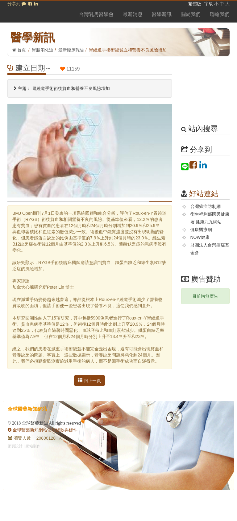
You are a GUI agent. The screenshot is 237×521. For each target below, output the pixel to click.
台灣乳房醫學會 (96, 14)
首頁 (19, 49)
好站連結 (203, 193)
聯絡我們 (220, 14)
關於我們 (191, 14)
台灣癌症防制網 (205, 206)
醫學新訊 (162, 14)
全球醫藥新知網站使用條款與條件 (42, 429)
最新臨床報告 (71, 49)
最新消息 (133, 14)
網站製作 (33, 446)
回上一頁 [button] (89, 380)
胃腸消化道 (42, 49)
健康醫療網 (201, 229)
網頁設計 (15, 446)
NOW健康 (200, 237)
